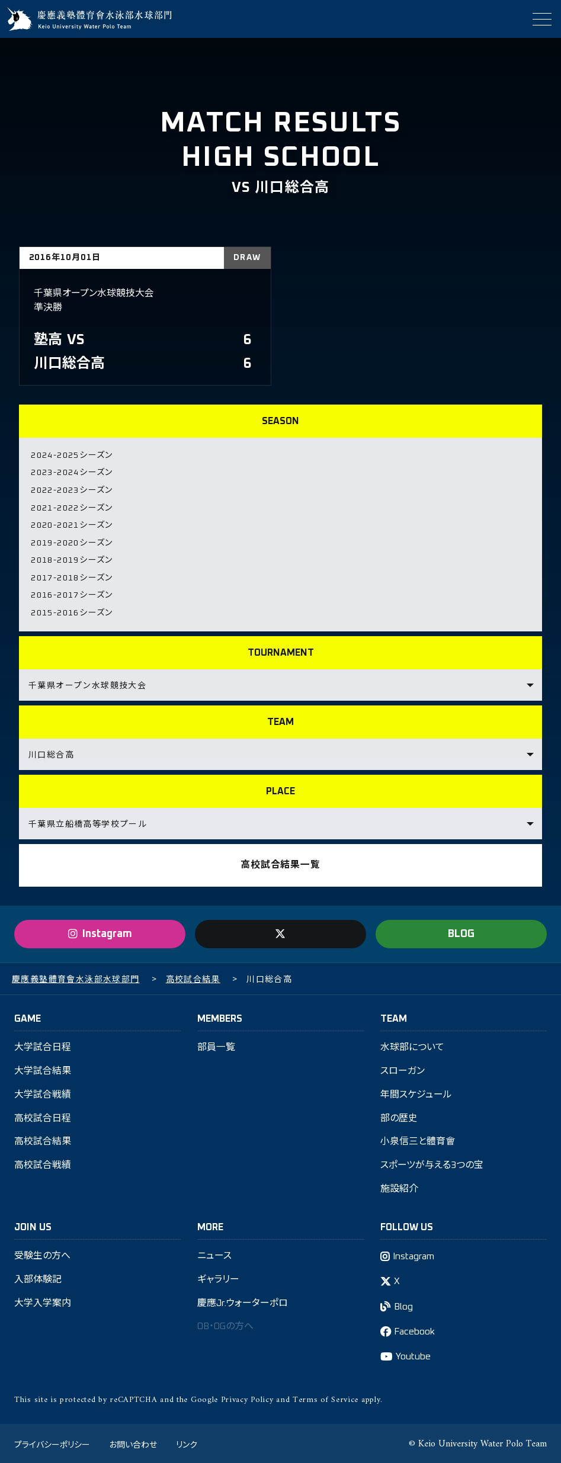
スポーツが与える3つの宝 (431, 1163)
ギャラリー (218, 1277)
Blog (404, 1305)
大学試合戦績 (42, 1092)
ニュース (214, 1254)
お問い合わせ (133, 1442)
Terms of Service (325, 1398)
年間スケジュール (416, 1092)
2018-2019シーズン (72, 558)
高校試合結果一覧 (280, 862)
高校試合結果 (42, 1139)
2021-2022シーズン (72, 507)
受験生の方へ (42, 1254)
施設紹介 (399, 1187)
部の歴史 (399, 1116)
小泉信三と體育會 (417, 1139)
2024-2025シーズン (72, 455)
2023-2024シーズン (72, 473)
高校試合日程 (42, 1116)
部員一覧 (216, 1045)
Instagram (414, 1254)
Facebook (416, 1329)
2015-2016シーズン (72, 610)
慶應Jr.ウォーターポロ (242, 1301)
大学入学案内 (42, 1301)
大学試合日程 (42, 1045)
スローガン (402, 1068)
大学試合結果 (42, 1068)
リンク (186, 1442)
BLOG (461, 931)
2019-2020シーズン (72, 541)
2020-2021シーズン (72, 524)
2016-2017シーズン (72, 593)
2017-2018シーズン (72, 576)
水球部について (412, 1045)
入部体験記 (38, 1277)
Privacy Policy (247, 1398)
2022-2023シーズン (72, 490)
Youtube (413, 1355)
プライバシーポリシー (52, 1442)
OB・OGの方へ (226, 1325)
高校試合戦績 (42, 1163)
